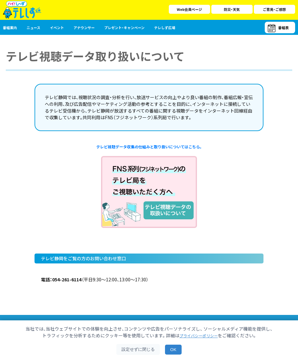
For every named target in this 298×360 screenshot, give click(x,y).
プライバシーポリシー (198, 335)
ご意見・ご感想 (274, 9)
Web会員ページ (189, 9)
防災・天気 (232, 9)
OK (173, 349)
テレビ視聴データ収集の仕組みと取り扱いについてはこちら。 (148, 147)
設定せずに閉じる (138, 349)
